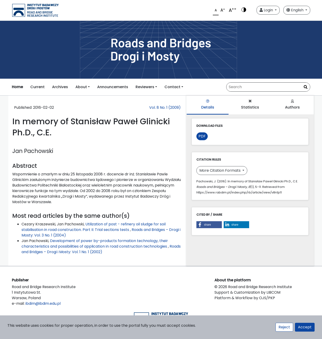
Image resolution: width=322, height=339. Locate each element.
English (295, 10)
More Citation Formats (220, 170)
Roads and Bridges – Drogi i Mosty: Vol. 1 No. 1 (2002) (101, 249)
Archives (60, 87)
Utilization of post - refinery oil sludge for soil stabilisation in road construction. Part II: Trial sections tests (94, 226)
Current (37, 87)
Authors (292, 105)
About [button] (81, 87)
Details (207, 105)
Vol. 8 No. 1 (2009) (165, 107)
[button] (209, 224)
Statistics (250, 105)
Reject (284, 327)
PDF (202, 136)
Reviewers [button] (145, 87)
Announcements (112, 87)
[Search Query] (268, 87)
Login (267, 10)
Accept (305, 327)
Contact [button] (172, 87)
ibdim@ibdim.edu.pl (43, 303)
